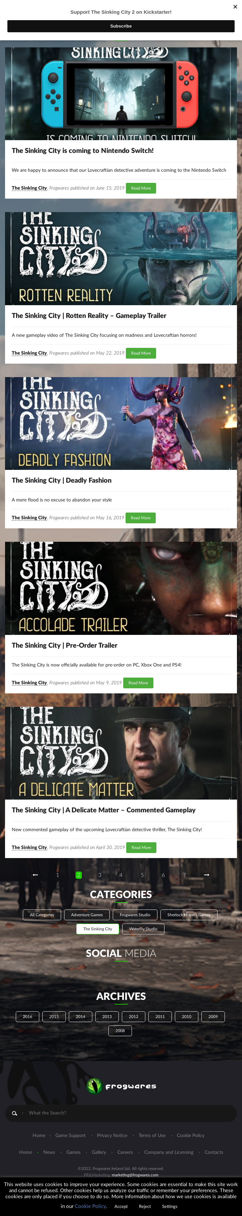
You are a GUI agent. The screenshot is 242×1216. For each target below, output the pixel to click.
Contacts (214, 1152)
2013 (107, 1017)
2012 (133, 1017)
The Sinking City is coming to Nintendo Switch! (83, 151)
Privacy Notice (112, 1135)
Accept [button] (121, 1207)
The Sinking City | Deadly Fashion (61, 480)
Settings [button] (170, 1207)
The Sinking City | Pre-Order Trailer (64, 645)
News (49, 1152)
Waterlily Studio (143, 929)
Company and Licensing (168, 1152)
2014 (80, 1017)
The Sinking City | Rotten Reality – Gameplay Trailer (89, 316)
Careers (125, 1152)
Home (39, 1135)
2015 (54, 1017)
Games (73, 1152)
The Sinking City (29, 188)
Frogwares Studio (135, 915)
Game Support (70, 1135)
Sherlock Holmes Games (188, 915)
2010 (186, 1017)
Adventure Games (87, 915)
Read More (141, 188)
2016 (27, 1017)
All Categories (42, 915)
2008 (120, 1031)
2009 (213, 1017)
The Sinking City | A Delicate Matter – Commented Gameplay (104, 810)
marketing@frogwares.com (135, 1175)
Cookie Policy (190, 1135)
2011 (160, 1017)
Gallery (99, 1152)
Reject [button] (145, 1207)
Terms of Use (152, 1135)
